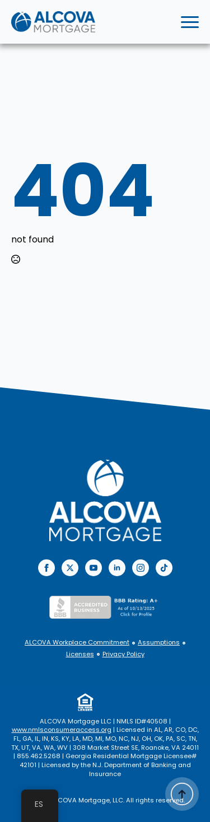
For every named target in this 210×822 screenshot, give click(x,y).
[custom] (164, 567)
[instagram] (140, 567)
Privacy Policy (123, 654)
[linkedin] (117, 567)
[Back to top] (182, 794)
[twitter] (70, 567)
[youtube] (93, 567)
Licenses (80, 654)
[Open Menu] (190, 22)
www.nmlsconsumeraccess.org (61, 729)
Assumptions (159, 642)
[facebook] (46, 567)
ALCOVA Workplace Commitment (77, 642)
